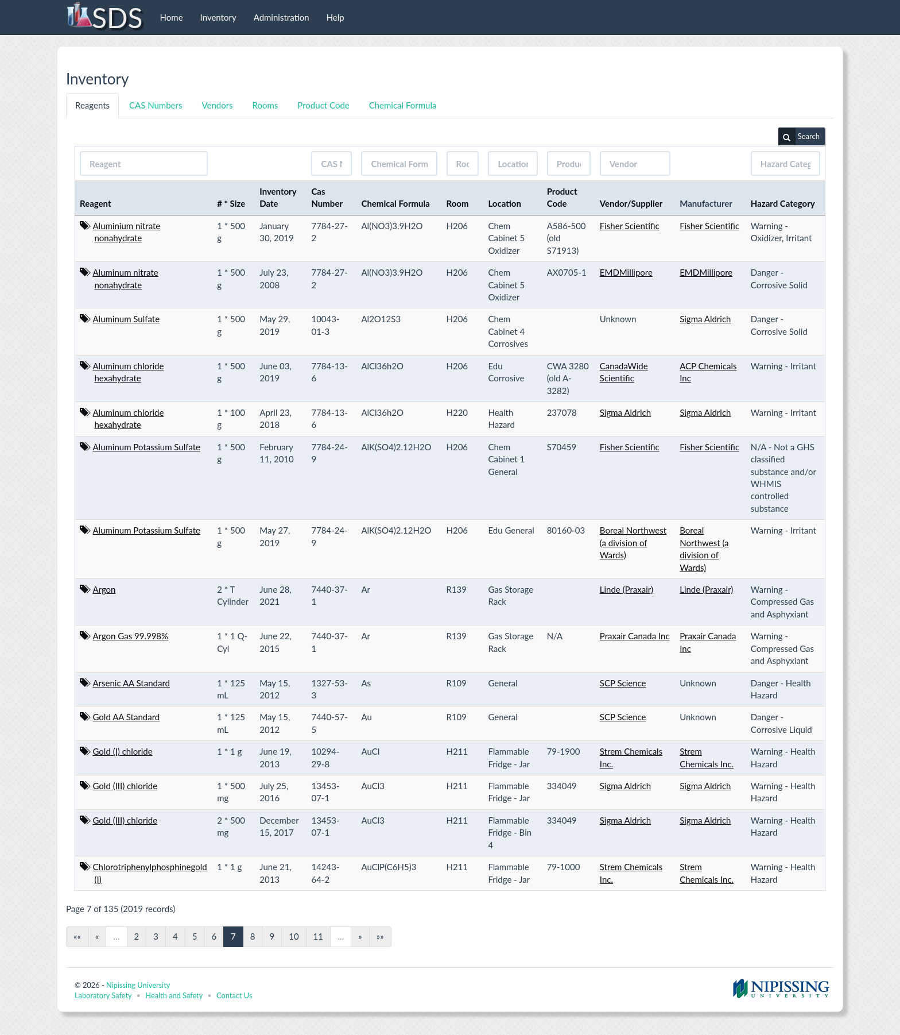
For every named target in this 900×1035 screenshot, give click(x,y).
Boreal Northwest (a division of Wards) (633, 542)
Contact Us (234, 995)
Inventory (218, 17)
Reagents (92, 105)
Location (504, 203)
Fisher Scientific (630, 226)
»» (380, 936)
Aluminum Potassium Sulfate (147, 447)
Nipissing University (138, 985)
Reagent (95, 203)
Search (799, 136)
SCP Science (623, 683)
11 (318, 936)
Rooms (265, 105)
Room (458, 203)
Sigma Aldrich (705, 319)
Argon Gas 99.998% (131, 636)
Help (335, 17)
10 (293, 936)
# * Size (231, 203)
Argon (104, 589)
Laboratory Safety (103, 995)
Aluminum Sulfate (126, 319)
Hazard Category (783, 203)
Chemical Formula (403, 105)
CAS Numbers (155, 105)
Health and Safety (174, 995)
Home (171, 17)
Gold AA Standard (126, 717)
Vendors (216, 105)
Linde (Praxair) (626, 589)
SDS (104, 17)
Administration (281, 17)
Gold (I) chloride (123, 751)
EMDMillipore (626, 272)
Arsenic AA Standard (131, 683)
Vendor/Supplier (631, 203)
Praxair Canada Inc (635, 636)
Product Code (323, 105)
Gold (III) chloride (125, 786)
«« (77, 936)
